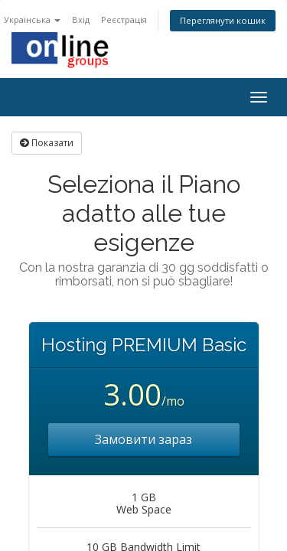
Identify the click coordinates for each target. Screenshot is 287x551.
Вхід (81, 19)
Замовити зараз (143, 439)
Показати (46, 142)
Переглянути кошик (223, 20)
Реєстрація (124, 19)
